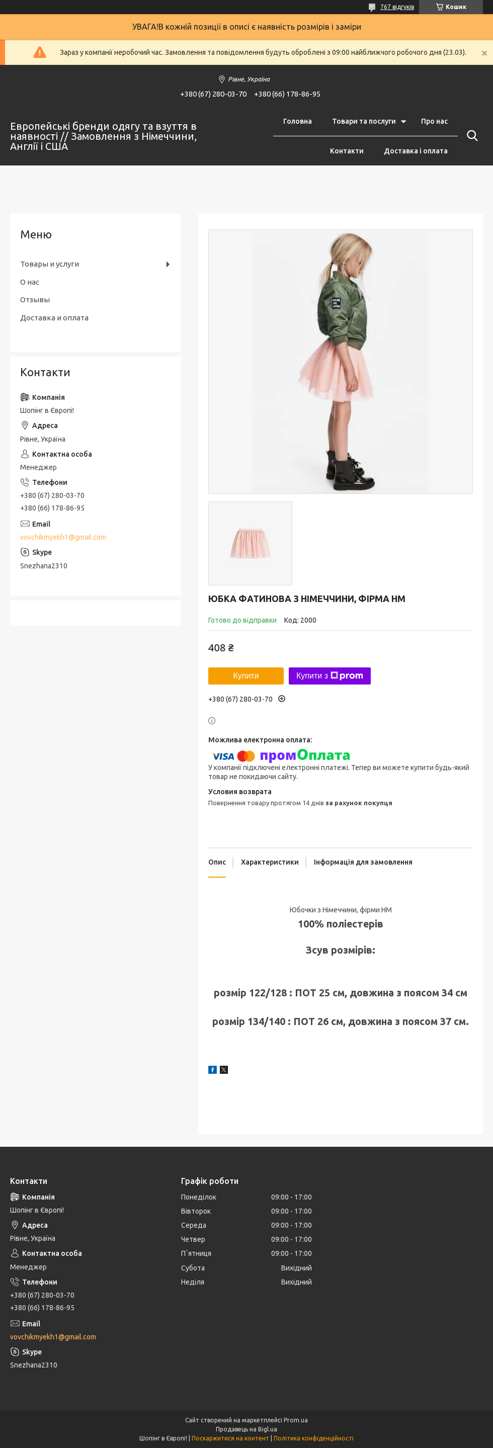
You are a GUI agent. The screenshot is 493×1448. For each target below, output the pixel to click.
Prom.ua (296, 1420)
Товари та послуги (364, 121)
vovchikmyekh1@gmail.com (63, 537)
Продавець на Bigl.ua (246, 1429)
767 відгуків (397, 7)
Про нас (434, 121)
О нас (29, 282)
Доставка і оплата (416, 151)
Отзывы (35, 299)
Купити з (329, 675)
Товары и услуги (49, 264)
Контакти (347, 151)
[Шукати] (470, 135)
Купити (246, 675)
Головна (297, 121)
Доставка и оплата (54, 317)
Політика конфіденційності (314, 1438)
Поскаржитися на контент (230, 1438)
